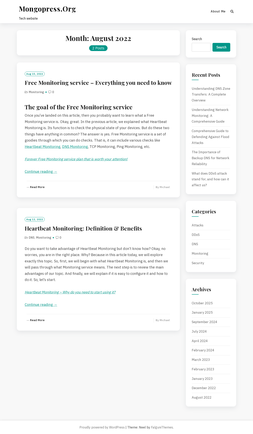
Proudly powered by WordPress (102, 427)
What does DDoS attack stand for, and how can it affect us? (210, 179)
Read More (37, 187)
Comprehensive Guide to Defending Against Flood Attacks (210, 137)
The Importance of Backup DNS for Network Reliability (210, 158)
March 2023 (201, 359)
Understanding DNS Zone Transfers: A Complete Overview (211, 94)
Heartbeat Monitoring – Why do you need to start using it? (70, 292)
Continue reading (41, 171)
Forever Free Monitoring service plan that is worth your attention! (76, 159)
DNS (32, 237)
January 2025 (202, 312)
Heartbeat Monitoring (42, 146)
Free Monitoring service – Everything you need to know (98, 82)
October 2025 (202, 303)
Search (197, 39)
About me (218, 11)
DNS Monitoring (75, 146)
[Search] (232, 11)
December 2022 (204, 388)
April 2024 (200, 341)
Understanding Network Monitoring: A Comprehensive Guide (210, 116)
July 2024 (199, 331)
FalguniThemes (162, 427)
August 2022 (201, 397)
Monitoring (36, 92)
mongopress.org (47, 8)
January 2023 (202, 378)
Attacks (197, 225)
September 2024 (204, 322)
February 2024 (203, 350)
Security (198, 263)
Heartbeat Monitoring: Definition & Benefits (83, 228)
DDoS (196, 235)
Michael (165, 187)
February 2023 (203, 369)
